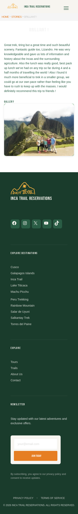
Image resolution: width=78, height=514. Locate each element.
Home (5, 16)
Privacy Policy (23, 498)
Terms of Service (53, 498)
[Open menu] (66, 6)
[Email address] (35, 444)
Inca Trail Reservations (37, 6)
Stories (16, 16)
